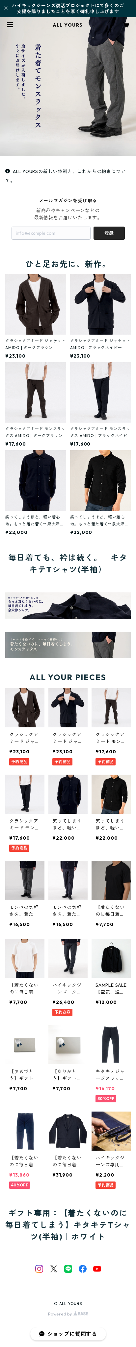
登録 (109, 233)
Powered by (68, 1314)
